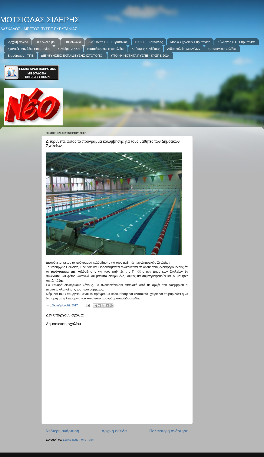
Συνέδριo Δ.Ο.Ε (68, 48)
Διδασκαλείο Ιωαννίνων (183, 48)
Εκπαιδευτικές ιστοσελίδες (105, 48)
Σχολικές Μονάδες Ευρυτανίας (28, 48)
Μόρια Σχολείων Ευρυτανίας (190, 42)
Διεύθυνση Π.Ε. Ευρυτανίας (108, 42)
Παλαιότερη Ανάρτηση (168, 431)
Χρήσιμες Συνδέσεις (146, 48)
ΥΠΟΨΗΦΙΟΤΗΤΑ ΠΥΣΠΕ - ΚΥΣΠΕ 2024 (140, 55)
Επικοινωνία (72, 42)
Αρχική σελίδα (18, 42)
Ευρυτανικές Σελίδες (222, 48)
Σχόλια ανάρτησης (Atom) (79, 439)
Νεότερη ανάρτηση (62, 431)
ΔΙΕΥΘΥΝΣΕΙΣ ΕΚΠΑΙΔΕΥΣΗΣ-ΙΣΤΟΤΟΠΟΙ (72, 55)
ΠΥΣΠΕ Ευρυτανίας (149, 42)
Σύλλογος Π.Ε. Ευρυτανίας (236, 42)
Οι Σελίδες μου (46, 42)
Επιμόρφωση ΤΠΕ (20, 55)
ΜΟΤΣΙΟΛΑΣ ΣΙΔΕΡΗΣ (39, 19)
